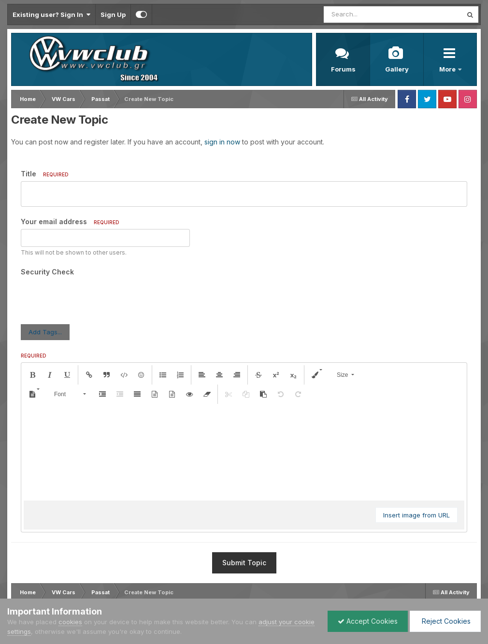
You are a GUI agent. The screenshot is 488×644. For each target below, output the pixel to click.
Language (24, 590)
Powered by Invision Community (435, 590)
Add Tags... (45, 294)
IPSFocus (62, 582)
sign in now (222, 142)
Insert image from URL (416, 477)
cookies (70, 622)
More (448, 69)
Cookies (150, 590)
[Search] (366, 14)
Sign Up (113, 14)
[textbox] (244, 414)
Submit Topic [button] (244, 525)
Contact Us (113, 590)
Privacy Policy (69, 590)
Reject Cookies (445, 621)
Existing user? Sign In (51, 14)
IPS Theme (23, 582)
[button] (32, 337)
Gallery (397, 69)
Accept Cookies (368, 621)
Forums (343, 69)
